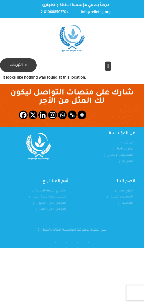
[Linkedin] (42, 115)
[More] (82, 115)
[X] (33, 115)
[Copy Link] (72, 115)
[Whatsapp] (62, 115)
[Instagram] (52, 115)
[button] (108, 66)
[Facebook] (23, 115)
